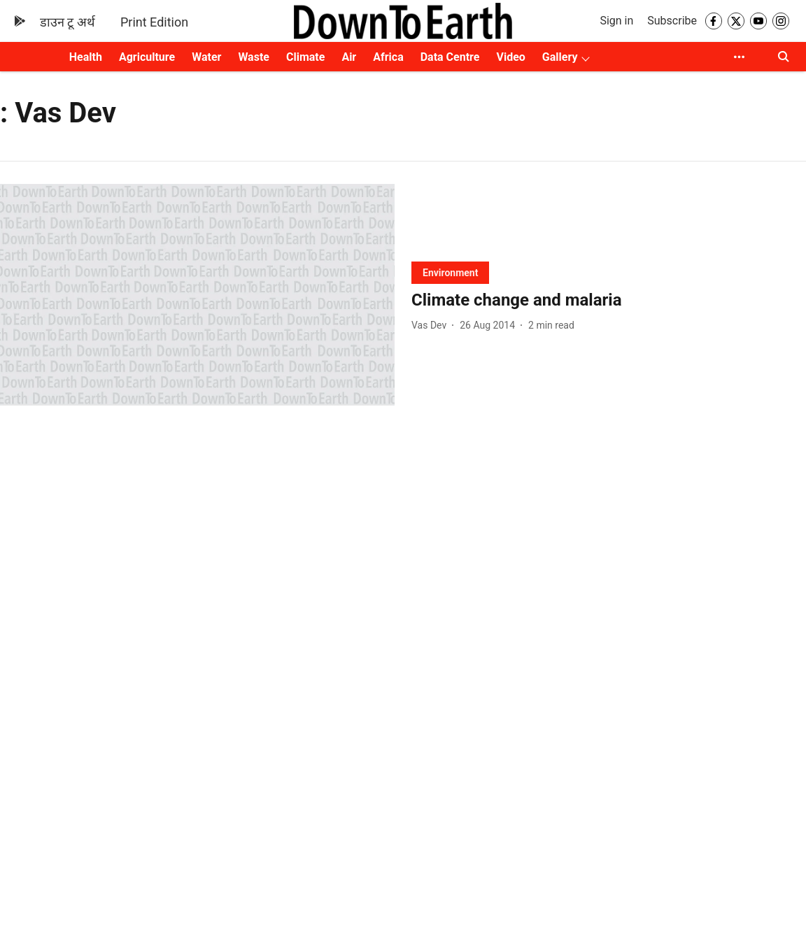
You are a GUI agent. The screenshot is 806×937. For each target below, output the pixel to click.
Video (510, 57)
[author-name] (431, 325)
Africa (388, 57)
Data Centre (450, 57)
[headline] (608, 300)
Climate (305, 57)
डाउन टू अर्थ (67, 22)
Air (348, 57)
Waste (253, 57)
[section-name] (450, 272)
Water (206, 57)
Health (85, 57)
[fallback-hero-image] (197, 295)
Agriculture (147, 57)
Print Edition (154, 22)
